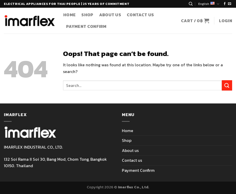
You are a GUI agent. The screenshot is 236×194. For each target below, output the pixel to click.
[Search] (191, 3)
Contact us (140, 15)
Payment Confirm (86, 26)
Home (69, 15)
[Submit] (227, 85)
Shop (87, 15)
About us (110, 15)
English (208, 3)
